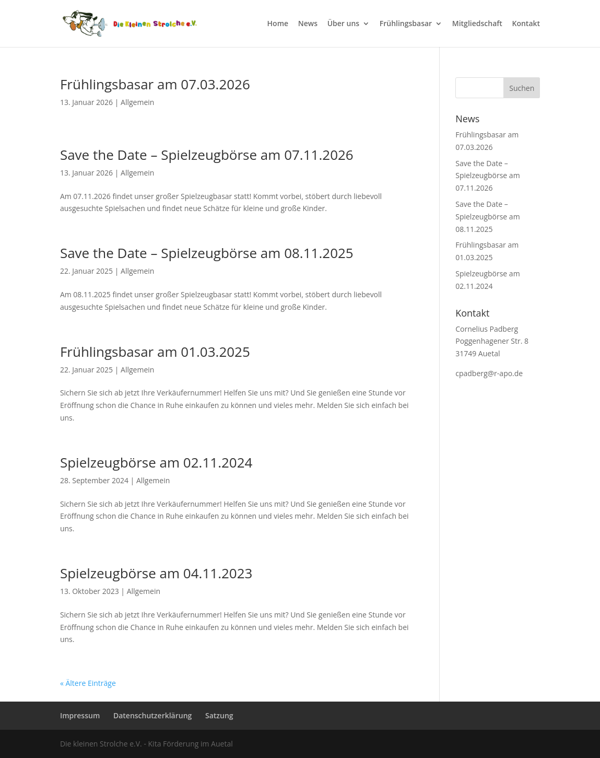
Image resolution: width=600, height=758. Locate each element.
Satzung (219, 715)
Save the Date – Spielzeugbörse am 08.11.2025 (207, 252)
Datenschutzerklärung (152, 715)
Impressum (80, 715)
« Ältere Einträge (88, 683)
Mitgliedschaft (477, 24)
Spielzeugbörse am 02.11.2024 (156, 462)
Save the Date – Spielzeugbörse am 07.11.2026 (207, 154)
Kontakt (526, 24)
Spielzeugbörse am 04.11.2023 (156, 573)
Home (278, 24)
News (307, 24)
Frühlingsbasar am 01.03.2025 (155, 351)
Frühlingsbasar (406, 24)
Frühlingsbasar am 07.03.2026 (155, 84)
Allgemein (137, 102)
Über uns (343, 24)
